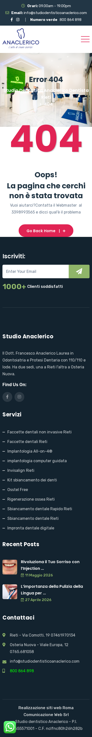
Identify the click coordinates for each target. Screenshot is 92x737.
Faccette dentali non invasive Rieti (39, 432)
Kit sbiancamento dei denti (32, 480)
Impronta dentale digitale (30, 528)
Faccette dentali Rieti (27, 441)
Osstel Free (17, 489)
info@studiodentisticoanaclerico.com (55, 13)
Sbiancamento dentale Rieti (33, 518)
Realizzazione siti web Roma (46, 707)
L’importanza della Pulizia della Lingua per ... (52, 590)
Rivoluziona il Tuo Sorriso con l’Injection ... (50, 565)
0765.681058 (22, 651)
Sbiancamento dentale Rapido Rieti (39, 509)
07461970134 (63, 635)
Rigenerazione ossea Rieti (31, 499)
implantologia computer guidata (37, 461)
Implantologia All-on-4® (29, 451)
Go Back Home (46, 230)
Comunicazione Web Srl (46, 714)
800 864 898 (70, 19)
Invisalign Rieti (20, 470)
